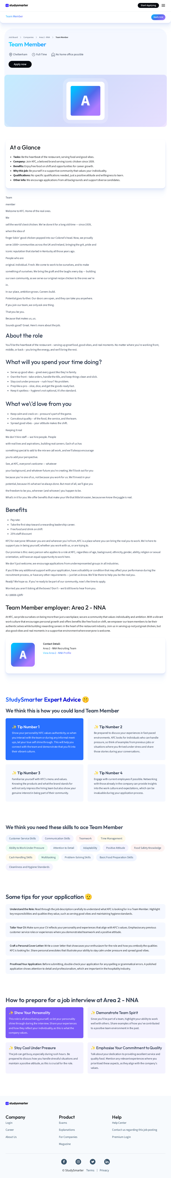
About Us (11, 1137)
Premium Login (121, 1137)
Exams (63, 1123)
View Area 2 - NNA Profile (57, 653)
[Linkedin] (107, 1162)
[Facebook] (64, 1162)
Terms (90, 1170)
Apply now (158, 17)
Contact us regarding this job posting (134, 1130)
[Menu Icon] (163, 5)
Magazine (65, 1144)
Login (9, 1123)
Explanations (67, 1130)
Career (10, 1130)
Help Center (119, 1123)
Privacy (104, 1170)
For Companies (68, 1137)
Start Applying (148, 5)
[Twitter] (92, 1162)
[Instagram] (78, 1162)
